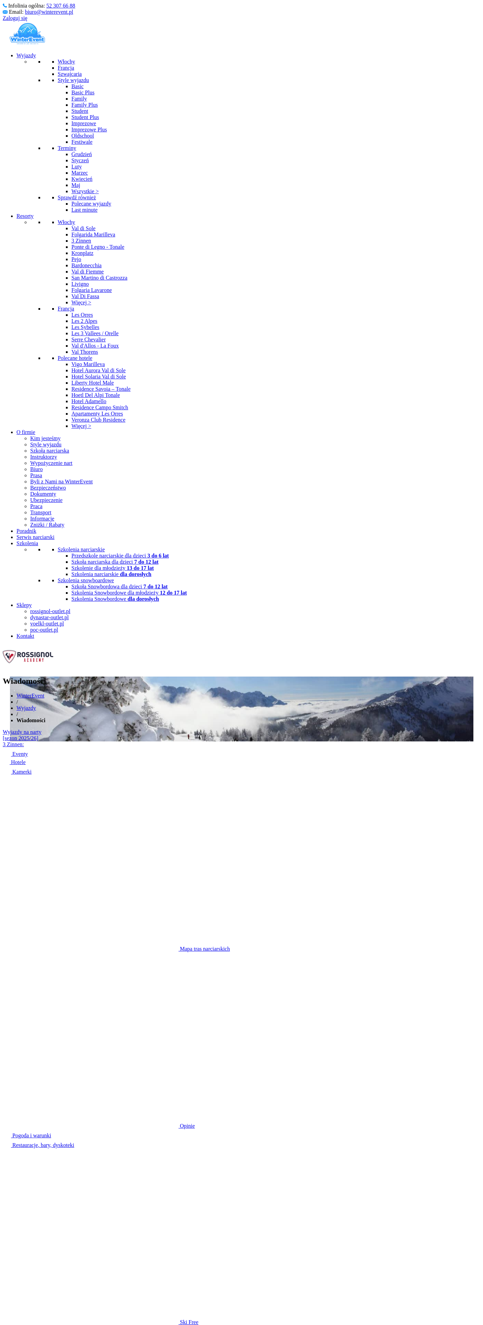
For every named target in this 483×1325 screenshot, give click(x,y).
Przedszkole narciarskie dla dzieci (120, 556)
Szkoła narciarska (49, 451)
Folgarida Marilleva (93, 234)
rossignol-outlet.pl (50, 611)
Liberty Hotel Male (92, 383)
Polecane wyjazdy (91, 204)
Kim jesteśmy (45, 438)
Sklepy (24, 605)
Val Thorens (84, 352)
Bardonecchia (86, 265)
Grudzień (81, 154)
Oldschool (82, 136)
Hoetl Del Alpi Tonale (95, 395)
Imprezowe (83, 123)
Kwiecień (81, 179)
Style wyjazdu (73, 80)
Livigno (80, 284)
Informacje (42, 518)
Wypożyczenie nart (51, 463)
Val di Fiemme (87, 271)
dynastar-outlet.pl (49, 617)
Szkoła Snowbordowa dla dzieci (119, 586)
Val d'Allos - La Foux (95, 346)
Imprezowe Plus (89, 129)
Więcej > (81, 302)
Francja (66, 68)
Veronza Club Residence (98, 420)
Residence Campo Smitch (99, 407)
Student (79, 111)
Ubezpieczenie (46, 500)
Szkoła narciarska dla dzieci (115, 562)
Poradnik (26, 531)
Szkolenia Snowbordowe (115, 599)
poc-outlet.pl (44, 630)
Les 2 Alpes (84, 321)
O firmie (25, 432)
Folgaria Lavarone (91, 290)
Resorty (25, 216)
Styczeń (80, 160)
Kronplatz (82, 253)
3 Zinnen (81, 241)
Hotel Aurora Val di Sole (98, 370)
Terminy (67, 148)
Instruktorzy (43, 457)
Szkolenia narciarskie (81, 549)
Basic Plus (82, 92)
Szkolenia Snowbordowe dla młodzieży (129, 593)
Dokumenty (43, 494)
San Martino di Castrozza (99, 278)
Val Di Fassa (85, 296)
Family (79, 99)
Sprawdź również (77, 197)
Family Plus (84, 105)
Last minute (84, 210)
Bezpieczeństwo (48, 488)
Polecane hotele (75, 358)
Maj (75, 185)
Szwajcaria (70, 74)
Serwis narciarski (35, 537)
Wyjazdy (26, 55)
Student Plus (85, 117)
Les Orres (82, 315)
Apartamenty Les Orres (97, 414)
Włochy (66, 62)
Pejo (76, 259)
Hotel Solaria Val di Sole (98, 376)
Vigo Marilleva (88, 364)
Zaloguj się (15, 18)
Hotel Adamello (88, 401)
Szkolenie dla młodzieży (112, 568)
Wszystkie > (85, 191)
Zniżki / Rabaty (47, 525)
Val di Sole (83, 228)
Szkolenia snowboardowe (86, 580)
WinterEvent (30, 696)
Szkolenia (27, 543)
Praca (36, 506)
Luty (76, 166)
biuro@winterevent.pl (49, 12)
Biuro (36, 469)
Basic (77, 86)
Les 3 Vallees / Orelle (94, 333)
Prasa (36, 475)
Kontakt (25, 636)
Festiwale (81, 142)
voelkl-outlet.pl (47, 623)
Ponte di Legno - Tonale (97, 247)
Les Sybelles (85, 327)
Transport (40, 512)
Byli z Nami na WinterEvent (61, 481)
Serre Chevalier (88, 339)
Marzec (79, 173)
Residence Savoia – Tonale (100, 389)
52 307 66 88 (60, 6)
